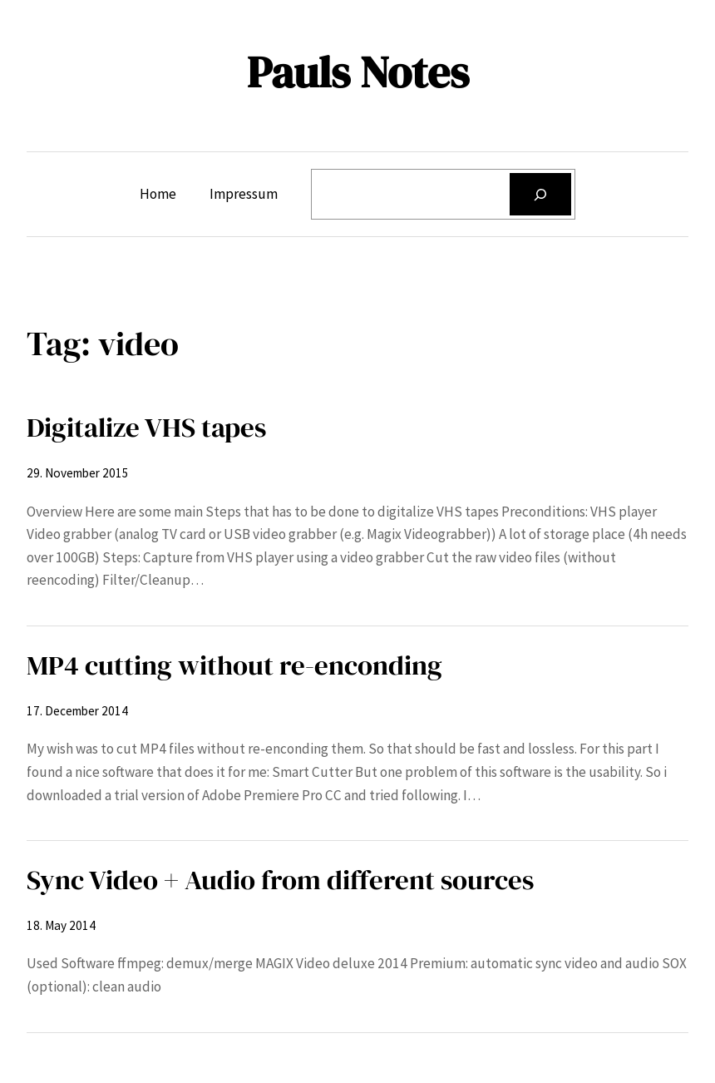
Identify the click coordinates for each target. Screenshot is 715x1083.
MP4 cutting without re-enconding (234, 665)
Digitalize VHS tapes (146, 427)
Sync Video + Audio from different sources (280, 879)
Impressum (244, 194)
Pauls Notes (358, 72)
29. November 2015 (78, 473)
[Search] (540, 194)
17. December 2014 (77, 711)
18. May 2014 (61, 925)
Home (158, 194)
